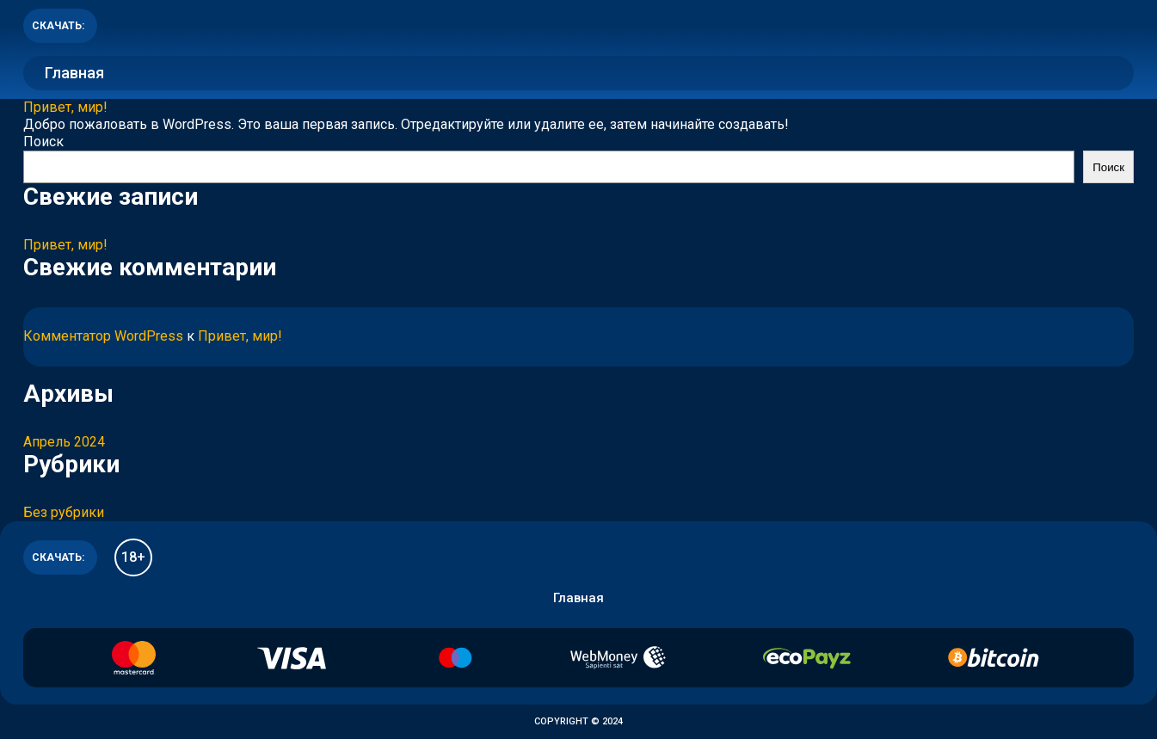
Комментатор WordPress (103, 336)
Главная (74, 73)
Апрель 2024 (64, 442)
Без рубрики (63, 512)
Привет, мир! (65, 107)
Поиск (43, 141)
